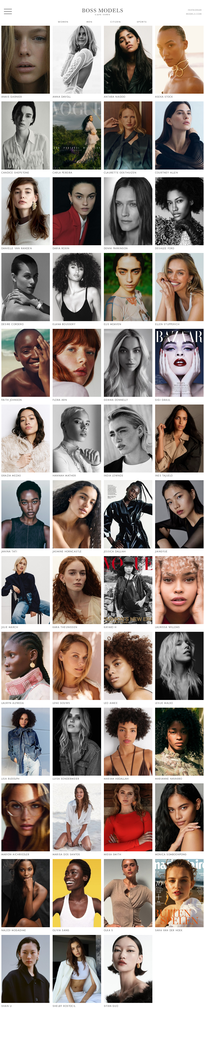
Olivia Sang (61, 930)
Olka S (108, 930)
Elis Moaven (112, 324)
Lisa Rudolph (10, 779)
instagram (195, 9)
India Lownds (113, 475)
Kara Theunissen (65, 627)
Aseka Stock (164, 97)
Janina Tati (9, 551)
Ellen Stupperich (167, 324)
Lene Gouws (61, 703)
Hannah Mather (64, 475)
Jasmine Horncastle (67, 551)
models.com (194, 13)
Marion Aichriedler (15, 854)
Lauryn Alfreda (12, 703)
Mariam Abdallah (116, 779)
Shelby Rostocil (64, 1006)
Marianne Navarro (168, 779)
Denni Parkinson (116, 248)
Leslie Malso (164, 703)
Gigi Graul (162, 400)
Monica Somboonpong (171, 854)
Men (89, 21)
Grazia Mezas (11, 475)
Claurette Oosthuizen (120, 172)
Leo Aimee (111, 703)
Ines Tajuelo (164, 475)
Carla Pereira (63, 172)
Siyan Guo (111, 1006)
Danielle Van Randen (16, 248)
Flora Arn (60, 400)
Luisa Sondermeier (66, 779)
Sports (142, 21)
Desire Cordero (12, 324)
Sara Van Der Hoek (169, 930)
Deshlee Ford (164, 248)
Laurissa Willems (167, 627)
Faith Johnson (11, 400)
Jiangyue (161, 551)
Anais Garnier (11, 97)
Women (63, 21)
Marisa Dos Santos (66, 854)
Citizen (115, 21)
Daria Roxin (61, 248)
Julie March (9, 627)
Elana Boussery (64, 324)
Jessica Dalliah (115, 551)
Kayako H (110, 627)
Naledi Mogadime (13, 930)
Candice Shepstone (15, 172)
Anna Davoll (62, 97)
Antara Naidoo (115, 97)
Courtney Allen (166, 172)
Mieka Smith (112, 854)
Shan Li (6, 1006)
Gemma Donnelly (116, 400)
